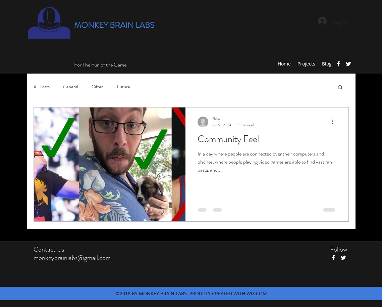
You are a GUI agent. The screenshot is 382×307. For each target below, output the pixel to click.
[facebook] (338, 63)
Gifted (98, 87)
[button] (340, 87)
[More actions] (335, 122)
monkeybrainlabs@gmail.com (72, 258)
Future (123, 87)
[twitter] (348, 63)
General (70, 87)
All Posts (42, 87)
